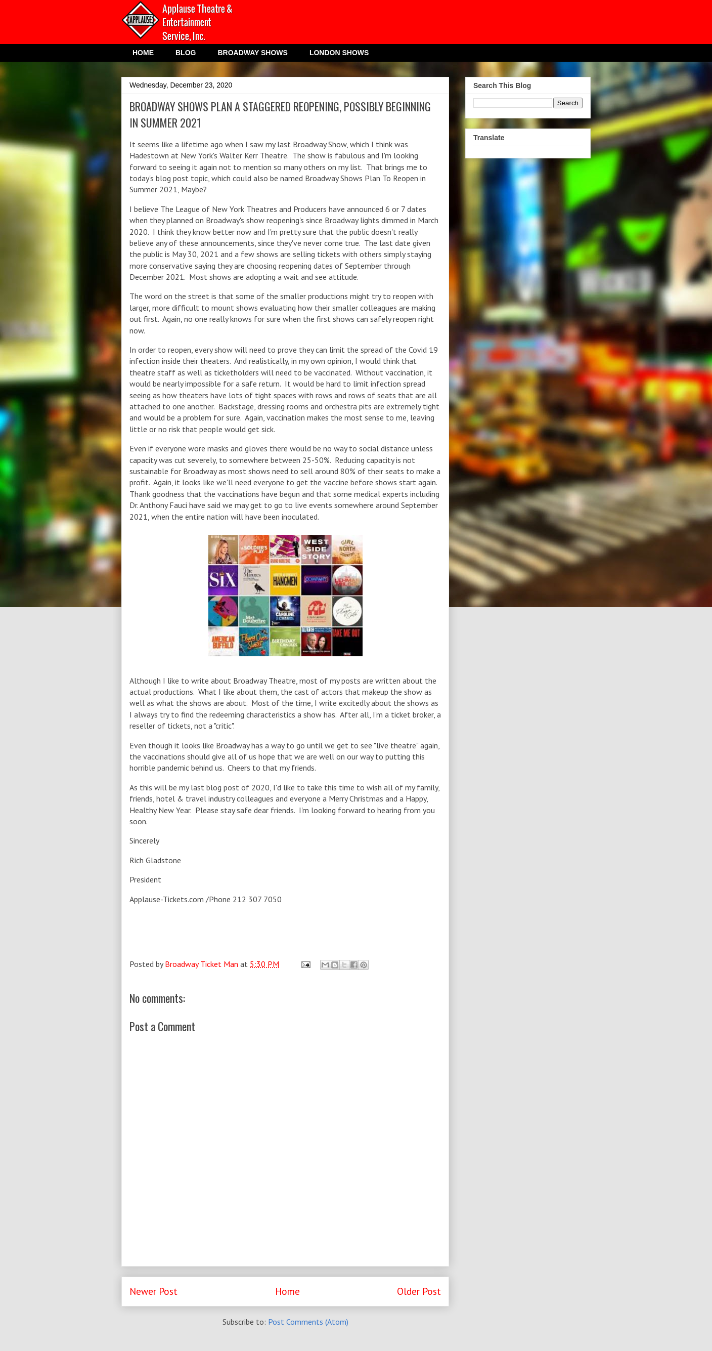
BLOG (185, 53)
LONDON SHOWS (339, 53)
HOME (143, 53)
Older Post (419, 1291)
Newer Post (153, 1291)
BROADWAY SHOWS (252, 53)
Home (287, 1291)
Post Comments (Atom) (308, 1322)
